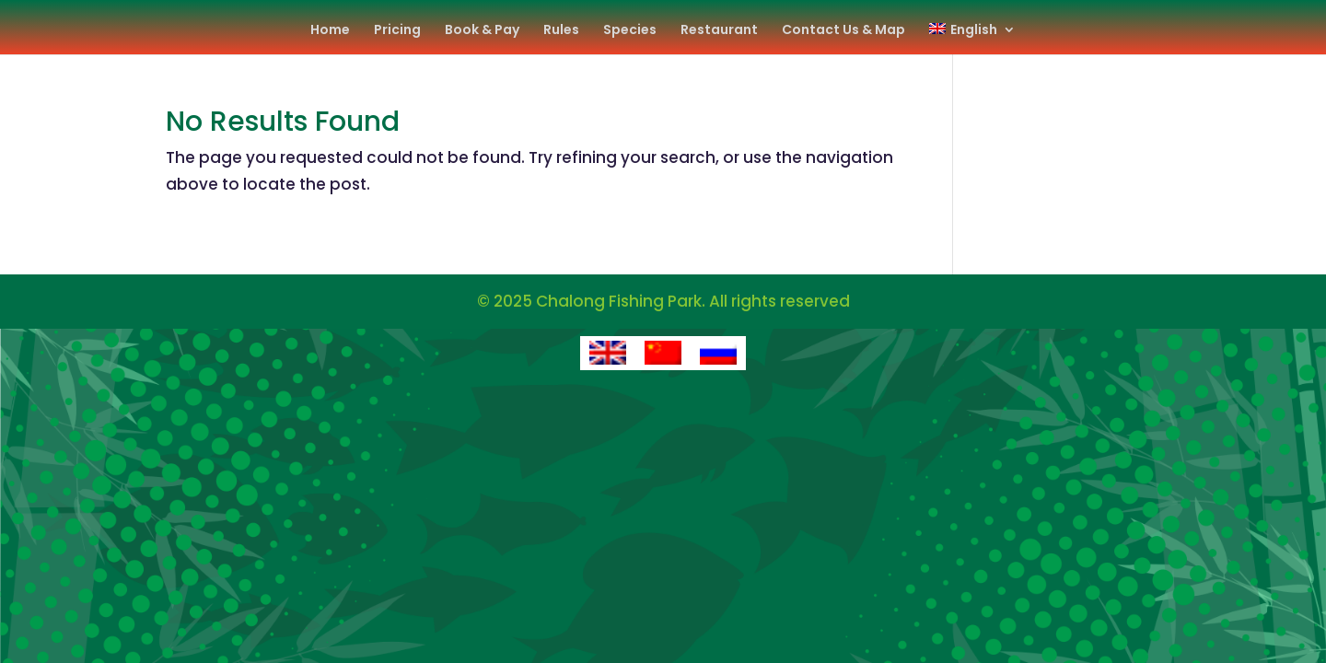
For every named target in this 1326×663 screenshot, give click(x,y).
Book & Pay (482, 31)
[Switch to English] (607, 353)
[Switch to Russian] (718, 353)
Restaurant (719, 31)
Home (330, 31)
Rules (561, 31)
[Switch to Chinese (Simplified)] (663, 353)
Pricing (397, 31)
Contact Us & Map (843, 31)
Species (630, 31)
